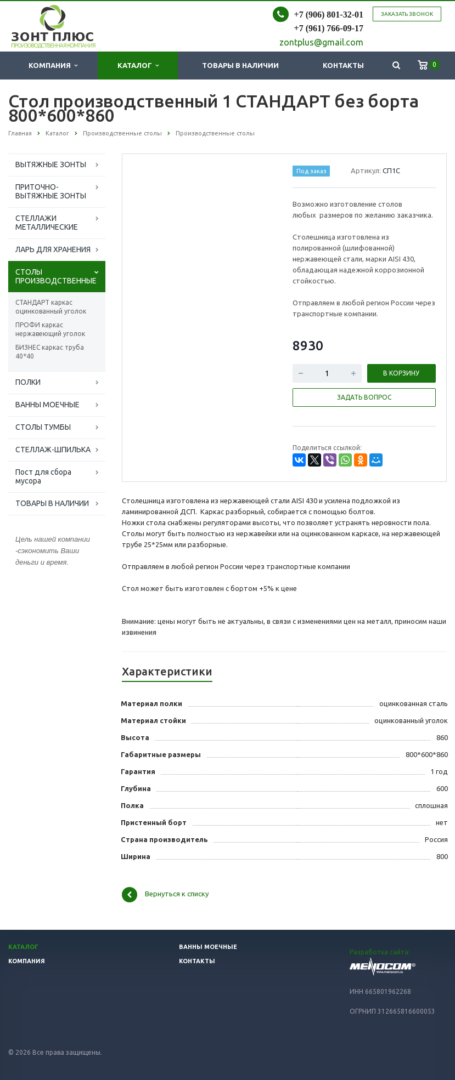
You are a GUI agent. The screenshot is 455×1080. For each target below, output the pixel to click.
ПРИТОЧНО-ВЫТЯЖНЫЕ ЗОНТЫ (50, 191)
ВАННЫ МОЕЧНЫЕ (47, 404)
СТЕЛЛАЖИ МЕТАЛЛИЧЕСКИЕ (46, 222)
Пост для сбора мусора (43, 476)
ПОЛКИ (28, 382)
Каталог (138, 65)
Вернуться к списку (165, 894)
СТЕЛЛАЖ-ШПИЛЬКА (53, 449)
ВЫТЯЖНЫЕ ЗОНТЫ (50, 164)
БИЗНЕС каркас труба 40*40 (49, 352)
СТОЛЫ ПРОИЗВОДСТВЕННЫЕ (56, 276)
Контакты (343, 65)
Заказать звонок (407, 14)
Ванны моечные (208, 946)
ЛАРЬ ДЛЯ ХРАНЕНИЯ (53, 249)
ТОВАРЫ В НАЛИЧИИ (52, 503)
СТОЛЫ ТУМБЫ (43, 427)
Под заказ (311, 171)
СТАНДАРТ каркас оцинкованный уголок (50, 307)
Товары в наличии (240, 65)
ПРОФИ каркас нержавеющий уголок (50, 329)
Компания (53, 65)
